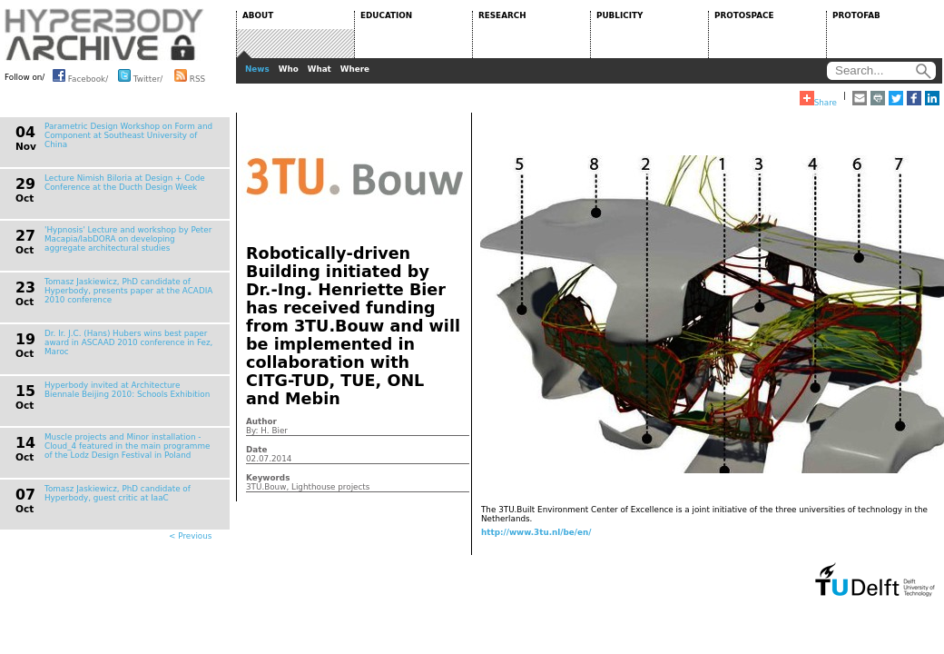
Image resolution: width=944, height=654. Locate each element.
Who (289, 69)
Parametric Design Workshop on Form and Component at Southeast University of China (128, 135)
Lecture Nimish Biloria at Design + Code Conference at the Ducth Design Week (124, 182)
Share (818, 99)
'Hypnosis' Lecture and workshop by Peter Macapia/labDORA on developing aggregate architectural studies (127, 239)
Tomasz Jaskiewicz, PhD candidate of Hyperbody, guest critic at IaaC (117, 493)
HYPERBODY (104, 34)
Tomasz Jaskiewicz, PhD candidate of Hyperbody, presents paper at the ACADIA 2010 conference (128, 290)
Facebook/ (80, 75)
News (257, 69)
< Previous (190, 535)
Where (354, 69)
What (319, 69)
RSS (189, 75)
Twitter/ (140, 75)
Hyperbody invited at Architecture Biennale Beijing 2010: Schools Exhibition (127, 390)
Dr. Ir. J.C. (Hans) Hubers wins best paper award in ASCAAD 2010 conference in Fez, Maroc (128, 342)
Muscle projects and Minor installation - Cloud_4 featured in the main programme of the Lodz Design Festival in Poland (127, 446)
